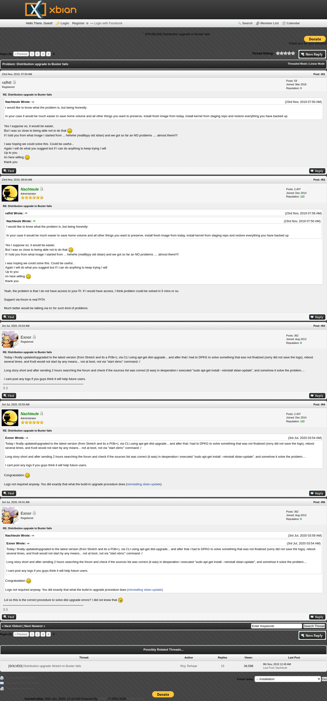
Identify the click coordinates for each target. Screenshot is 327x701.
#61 (323, 74)
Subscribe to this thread (20, 688)
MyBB (102, 699)
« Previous (21, 54)
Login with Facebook (108, 23)
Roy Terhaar (188, 666)
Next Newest (33, 626)
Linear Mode (317, 63)
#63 (323, 325)
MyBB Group (136, 699)
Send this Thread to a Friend (22, 683)
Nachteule (281, 667)
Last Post (268, 667)
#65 (323, 502)
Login (65, 23)
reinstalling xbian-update (144, 484)
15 (222, 666)
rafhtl (6, 83)
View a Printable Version (20, 677)
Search (247, 23)
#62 (323, 179)
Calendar (293, 23)
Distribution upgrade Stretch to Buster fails (52, 666)
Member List (270, 23)
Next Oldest (13, 626)
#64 (323, 404)
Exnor (26, 337)
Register (78, 23)
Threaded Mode (297, 63)
